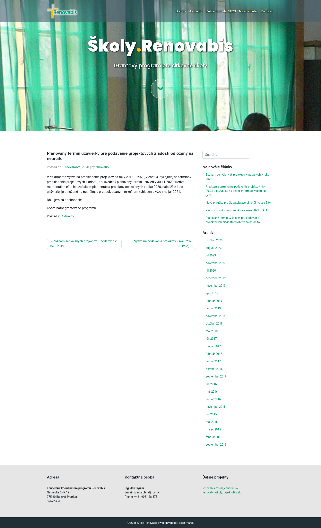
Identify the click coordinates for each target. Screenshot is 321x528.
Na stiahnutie (248, 11)
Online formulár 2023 (221, 11)
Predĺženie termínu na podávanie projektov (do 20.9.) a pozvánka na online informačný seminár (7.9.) (236, 191)
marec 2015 (213, 429)
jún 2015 (211, 414)
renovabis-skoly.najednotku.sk (221, 492)
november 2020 (216, 263)
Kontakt (266, 11)
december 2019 (216, 278)
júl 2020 (211, 270)
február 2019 (214, 300)
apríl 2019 (212, 293)
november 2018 (216, 316)
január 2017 (213, 361)
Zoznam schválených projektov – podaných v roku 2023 (237, 177)
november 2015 (216, 406)
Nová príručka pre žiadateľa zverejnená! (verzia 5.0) (238, 202)
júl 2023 (211, 255)
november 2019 (216, 285)
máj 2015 (212, 422)
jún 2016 (211, 384)
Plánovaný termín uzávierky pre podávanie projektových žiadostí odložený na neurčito (233, 220)
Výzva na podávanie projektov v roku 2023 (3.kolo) (162, 244)
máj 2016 (212, 391)
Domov (180, 11)
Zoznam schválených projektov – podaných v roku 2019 (84, 244)
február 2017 (214, 353)
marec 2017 (213, 346)
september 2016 (216, 376)
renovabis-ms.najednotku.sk (220, 488)
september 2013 (216, 444)
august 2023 (214, 247)
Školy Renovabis (147, 522)
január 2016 (213, 399)
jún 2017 (211, 338)
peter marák (186, 522)
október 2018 (214, 323)
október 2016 (214, 369)
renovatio (103, 167)
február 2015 (214, 437)
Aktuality (195, 11)
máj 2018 (212, 331)
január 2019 (213, 308)
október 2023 (214, 240)
